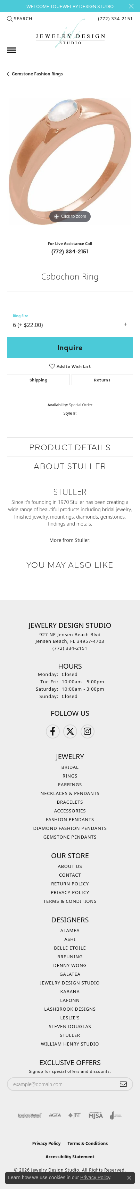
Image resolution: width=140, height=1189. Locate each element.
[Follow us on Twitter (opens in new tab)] (70, 731)
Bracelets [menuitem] (70, 802)
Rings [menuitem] (70, 776)
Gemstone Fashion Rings (37, 74)
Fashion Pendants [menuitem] (70, 819)
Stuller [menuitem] (70, 1035)
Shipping (38, 379)
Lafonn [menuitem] (70, 1000)
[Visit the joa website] (116, 1115)
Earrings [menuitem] (70, 784)
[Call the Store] (70, 648)
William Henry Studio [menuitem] (70, 1044)
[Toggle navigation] (11, 50)
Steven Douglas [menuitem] (70, 1026)
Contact (70, 875)
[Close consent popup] (129, 1178)
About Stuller (70, 465)
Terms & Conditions (70, 901)
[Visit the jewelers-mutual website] (30, 1115)
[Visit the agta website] (55, 1115)
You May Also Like (70, 564)
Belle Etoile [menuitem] (70, 948)
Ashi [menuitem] (70, 939)
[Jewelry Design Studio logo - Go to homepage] (70, 33)
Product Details (70, 446)
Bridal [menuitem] (70, 767)
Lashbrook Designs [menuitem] (70, 1009)
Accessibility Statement (70, 1157)
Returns (102, 379)
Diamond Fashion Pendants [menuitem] (70, 828)
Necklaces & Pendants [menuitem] (70, 793)
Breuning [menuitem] (70, 956)
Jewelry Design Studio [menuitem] (70, 983)
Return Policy (70, 883)
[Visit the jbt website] (74, 1115)
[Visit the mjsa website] (95, 1115)
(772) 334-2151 (70, 251)
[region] (70, 161)
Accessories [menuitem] (70, 811)
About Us (70, 866)
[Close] (131, 6)
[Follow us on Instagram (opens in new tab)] (87, 731)
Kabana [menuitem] (70, 991)
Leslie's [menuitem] (70, 1018)
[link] (115, 18)
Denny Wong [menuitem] (70, 965)
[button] (19, 18)
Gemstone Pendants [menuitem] (70, 837)
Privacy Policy (70, 892)
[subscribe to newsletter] (123, 1084)
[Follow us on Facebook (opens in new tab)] (53, 731)
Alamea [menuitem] (70, 930)
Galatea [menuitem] (69, 974)
